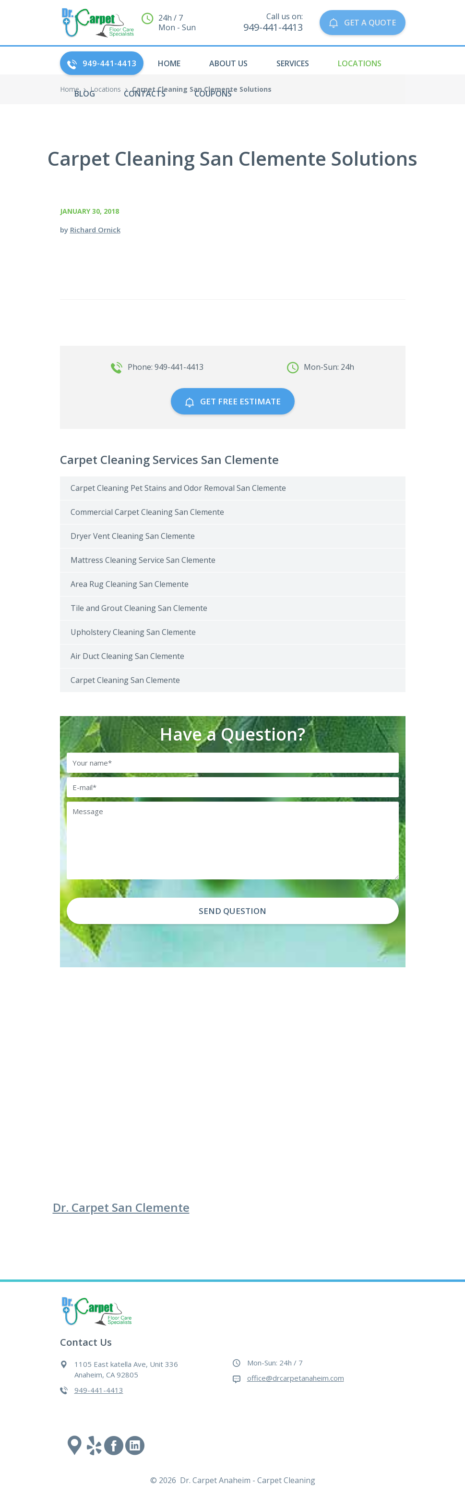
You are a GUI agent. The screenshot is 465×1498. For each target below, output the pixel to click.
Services (292, 63)
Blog (84, 93)
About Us (228, 63)
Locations (360, 63)
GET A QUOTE (361, 22)
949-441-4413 (101, 63)
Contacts (145, 93)
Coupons (213, 93)
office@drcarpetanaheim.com (295, 1378)
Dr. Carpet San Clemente (121, 1207)
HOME (169, 63)
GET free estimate (233, 401)
